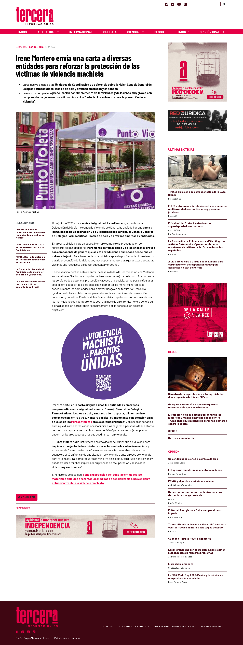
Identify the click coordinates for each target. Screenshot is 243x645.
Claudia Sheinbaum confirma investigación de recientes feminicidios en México (30, 233)
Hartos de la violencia (181, 438)
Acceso (76, 638)
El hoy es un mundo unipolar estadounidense (195, 469)
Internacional (81, 32)
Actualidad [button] (46, 32)
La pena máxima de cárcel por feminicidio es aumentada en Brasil (30, 284)
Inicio (22, 32)
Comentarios (160, 626)
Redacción (21, 47)
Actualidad (36, 47)
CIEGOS (172, 430)
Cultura (110, 32)
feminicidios (23, 507)
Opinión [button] (180, 32)
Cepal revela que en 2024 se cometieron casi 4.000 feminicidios (30, 247)
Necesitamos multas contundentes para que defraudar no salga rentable (195, 494)
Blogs (159, 32)
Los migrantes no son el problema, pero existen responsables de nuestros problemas (196, 551)
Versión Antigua (211, 626)
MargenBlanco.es (32, 638)
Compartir (26, 497)
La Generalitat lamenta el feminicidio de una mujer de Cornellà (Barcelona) (30, 272)
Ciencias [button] (134, 32)
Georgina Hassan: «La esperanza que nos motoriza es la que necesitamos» (193, 406)
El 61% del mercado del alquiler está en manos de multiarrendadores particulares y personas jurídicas (197, 209)
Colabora (125, 626)
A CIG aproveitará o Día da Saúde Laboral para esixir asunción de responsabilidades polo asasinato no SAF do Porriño (195, 264)
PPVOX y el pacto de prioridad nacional (191, 481)
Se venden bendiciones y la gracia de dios (193, 458)
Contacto (109, 626)
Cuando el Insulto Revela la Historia (189, 538)
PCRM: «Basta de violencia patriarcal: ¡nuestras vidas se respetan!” (31, 259)
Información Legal (185, 626)
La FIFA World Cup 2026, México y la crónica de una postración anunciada (195, 576)
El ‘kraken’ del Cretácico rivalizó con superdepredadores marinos (189, 225)
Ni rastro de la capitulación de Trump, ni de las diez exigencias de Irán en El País (195, 395)
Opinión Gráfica (212, 32)
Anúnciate (141, 626)
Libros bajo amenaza (180, 563)
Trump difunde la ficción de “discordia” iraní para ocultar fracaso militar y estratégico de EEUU (197, 526)
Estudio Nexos (61, 638)
